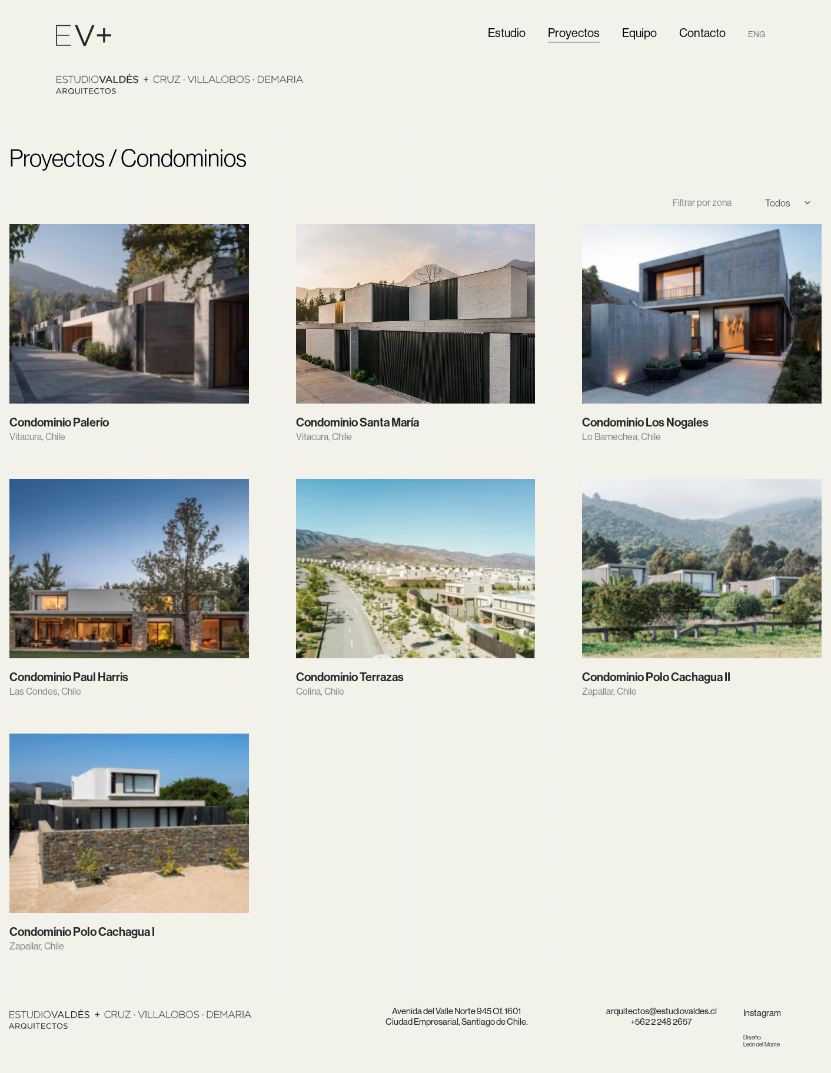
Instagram (762, 1012)
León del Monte (761, 1041)
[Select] (783, 203)
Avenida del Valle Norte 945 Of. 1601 (456, 1011)
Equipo (639, 32)
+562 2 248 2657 (661, 1021)
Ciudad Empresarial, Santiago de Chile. (456, 1021)
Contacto (702, 32)
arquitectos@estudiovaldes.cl (661, 1011)
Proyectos (574, 32)
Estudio (507, 32)
